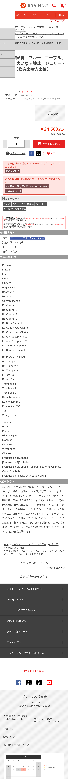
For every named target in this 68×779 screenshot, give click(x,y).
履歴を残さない (57, 568)
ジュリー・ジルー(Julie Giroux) (27, 238)
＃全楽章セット (14, 191)
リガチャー (47, 15)
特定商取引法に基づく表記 (16, 745)
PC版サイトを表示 (34, 671)
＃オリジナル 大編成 (23, 204)
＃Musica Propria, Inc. (14, 209)
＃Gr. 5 (7, 204)
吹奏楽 (7, 15)
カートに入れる (48, 143)
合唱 (34, 15)
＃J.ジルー (40, 204)
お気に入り (54, 153)
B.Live (61, 15)
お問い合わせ (15, 153)
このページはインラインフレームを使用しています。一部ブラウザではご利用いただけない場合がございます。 (34, 223)
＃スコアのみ (13, 171)
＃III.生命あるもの (39, 186)
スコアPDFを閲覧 (50, 114)
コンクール (21, 15)
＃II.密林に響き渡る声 (17, 186)
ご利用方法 (8, 729)
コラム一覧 (58, 21)
